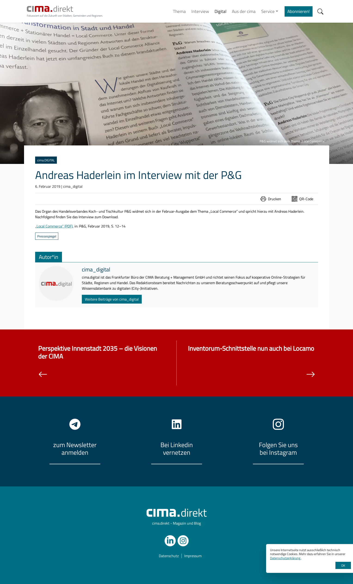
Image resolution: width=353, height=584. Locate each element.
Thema (179, 11)
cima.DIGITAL (46, 160)
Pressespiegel (46, 236)
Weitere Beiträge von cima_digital (112, 299)
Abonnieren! (298, 11)
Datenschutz (169, 556)
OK (343, 565)
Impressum (193, 556)
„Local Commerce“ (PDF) (54, 226)
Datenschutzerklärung (285, 558)
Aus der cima (244, 11)
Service (268, 11)
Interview (200, 11)
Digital (220, 11)
